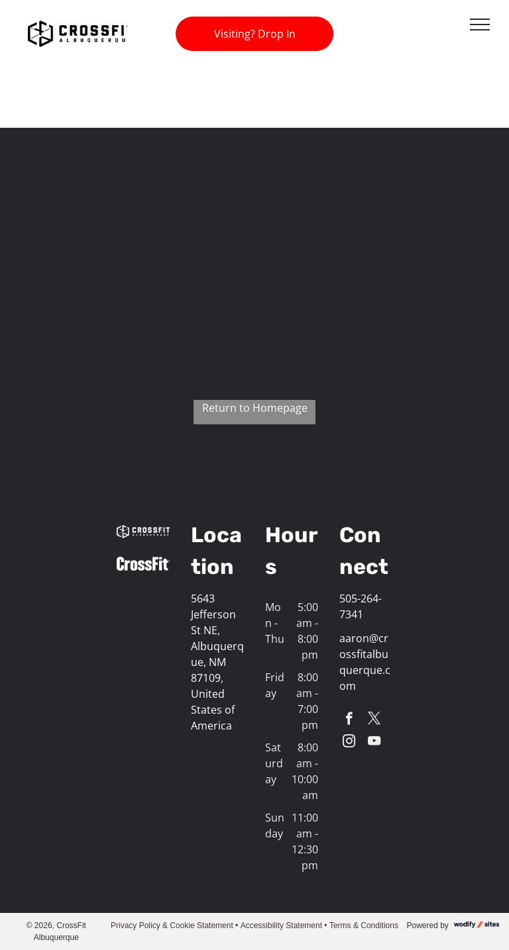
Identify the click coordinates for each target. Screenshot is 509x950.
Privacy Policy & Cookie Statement (172, 925)
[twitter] (374, 720)
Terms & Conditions (363, 925)
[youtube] (374, 743)
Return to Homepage (255, 408)
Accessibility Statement (281, 925)
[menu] (480, 24)
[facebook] (349, 720)
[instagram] (349, 743)
